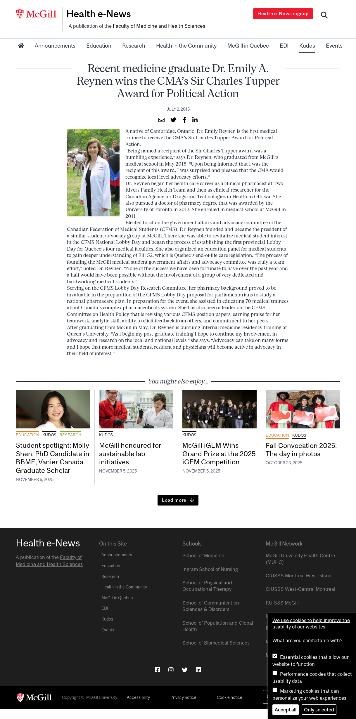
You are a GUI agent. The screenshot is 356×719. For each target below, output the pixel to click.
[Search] (324, 15)
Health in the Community (186, 44)
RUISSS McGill (282, 613)
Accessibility (138, 707)
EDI (284, 44)
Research (133, 44)
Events (334, 44)
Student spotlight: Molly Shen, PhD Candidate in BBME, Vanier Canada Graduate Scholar (48, 462)
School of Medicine (203, 565)
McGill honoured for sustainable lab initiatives (131, 453)
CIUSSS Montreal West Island (299, 585)
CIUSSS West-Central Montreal (300, 599)
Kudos (307, 44)
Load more (174, 510)
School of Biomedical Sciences (216, 653)
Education (98, 44)
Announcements (55, 44)
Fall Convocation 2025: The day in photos (293, 453)
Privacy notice (183, 707)
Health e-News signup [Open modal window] (283, 13)
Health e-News (100, 13)
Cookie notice (229, 707)
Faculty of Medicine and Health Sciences (158, 25)
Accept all (285, 710)
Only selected (319, 710)
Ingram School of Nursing (210, 579)
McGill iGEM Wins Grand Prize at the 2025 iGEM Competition (211, 457)
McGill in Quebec (248, 44)
